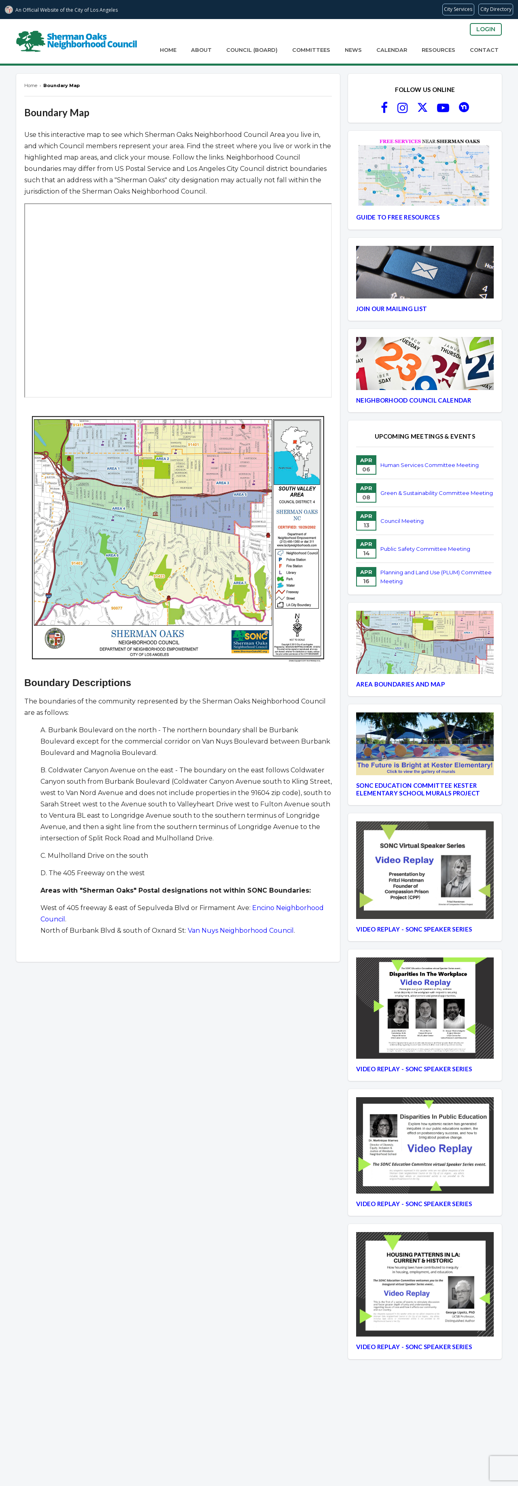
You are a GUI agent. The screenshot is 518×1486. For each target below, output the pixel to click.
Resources (438, 50)
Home (168, 50)
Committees (311, 50)
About (201, 50)
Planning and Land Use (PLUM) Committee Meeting (436, 576)
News (353, 50)
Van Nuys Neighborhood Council (241, 930)
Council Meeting (402, 521)
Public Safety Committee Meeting (425, 549)
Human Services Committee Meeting (429, 465)
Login (485, 29)
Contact (484, 50)
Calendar (391, 50)
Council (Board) (252, 50)
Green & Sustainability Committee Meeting (436, 493)
